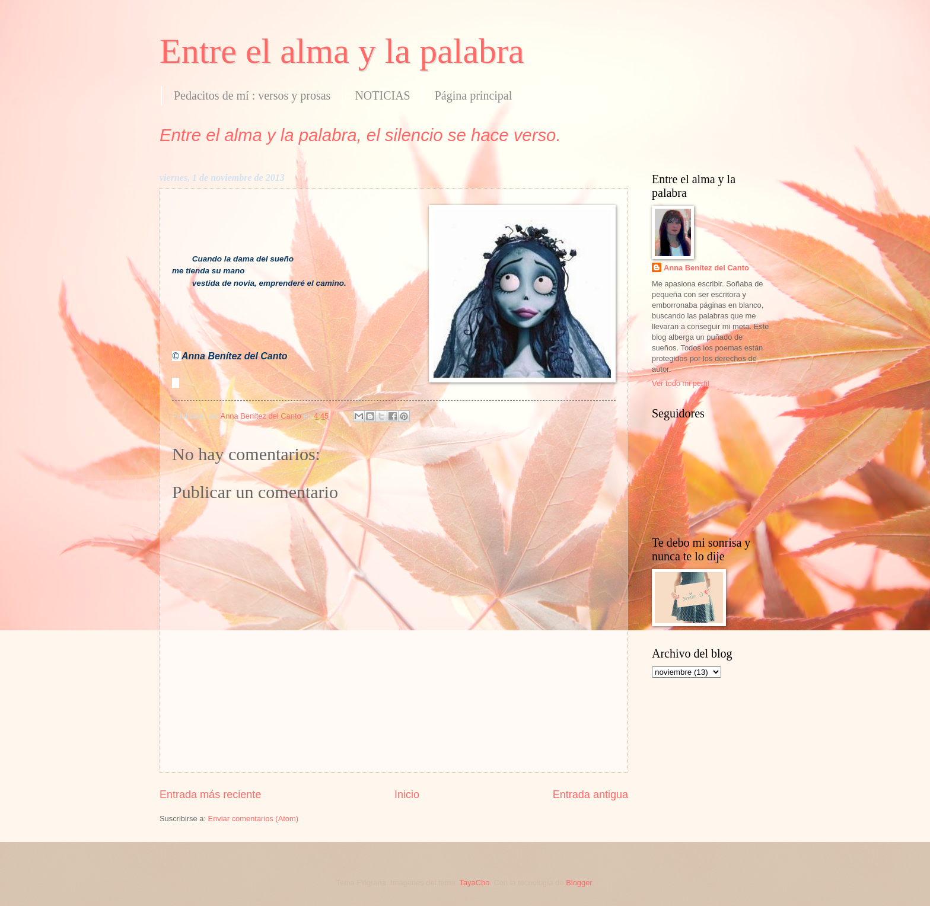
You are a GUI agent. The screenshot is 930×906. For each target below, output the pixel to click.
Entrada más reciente (210, 794)
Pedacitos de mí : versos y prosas (252, 95)
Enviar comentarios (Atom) (253, 818)
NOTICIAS (382, 95)
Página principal (473, 95)
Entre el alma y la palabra (342, 51)
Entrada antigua (590, 794)
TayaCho (475, 882)
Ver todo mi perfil (680, 383)
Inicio (406, 794)
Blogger (579, 882)
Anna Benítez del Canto (706, 267)
